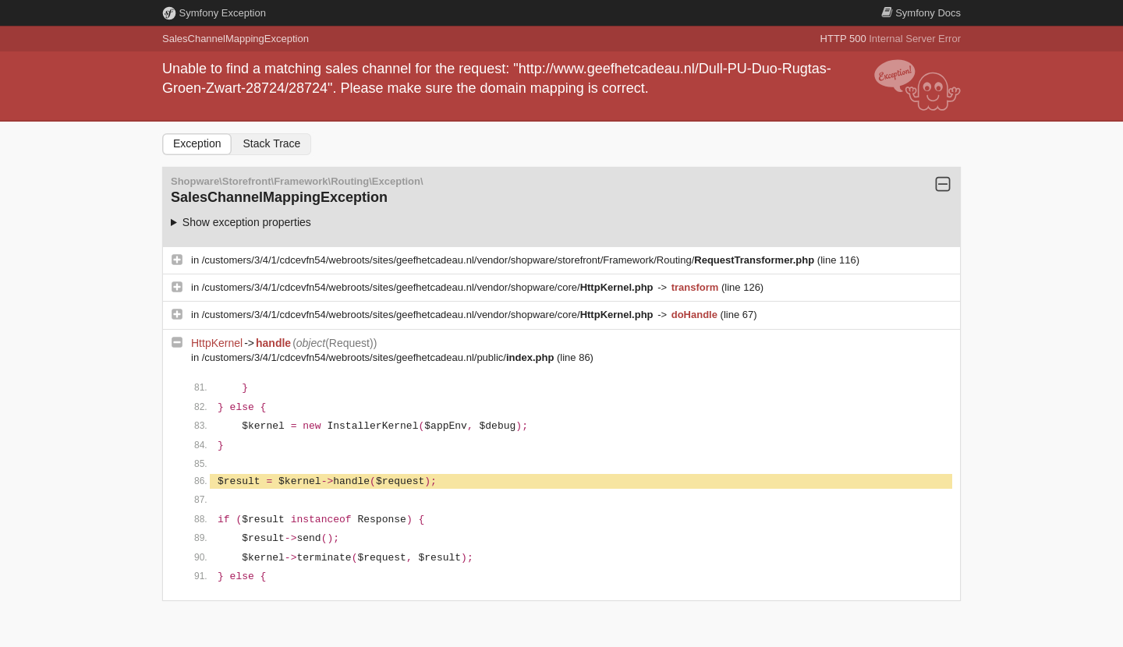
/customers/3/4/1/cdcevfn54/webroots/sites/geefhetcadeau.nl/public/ (379, 357)
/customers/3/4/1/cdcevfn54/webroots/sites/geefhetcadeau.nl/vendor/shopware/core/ (429, 287)
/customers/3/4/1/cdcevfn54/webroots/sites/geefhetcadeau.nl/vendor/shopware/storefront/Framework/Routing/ (509, 260)
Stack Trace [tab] (271, 143)
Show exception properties (246, 222)
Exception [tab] (197, 143)
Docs (921, 13)
